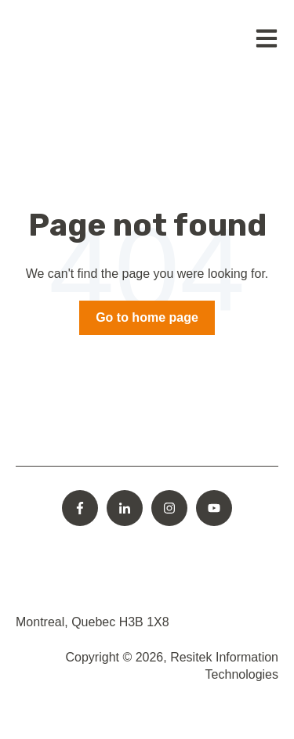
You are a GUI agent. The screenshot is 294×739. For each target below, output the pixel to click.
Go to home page (147, 317)
